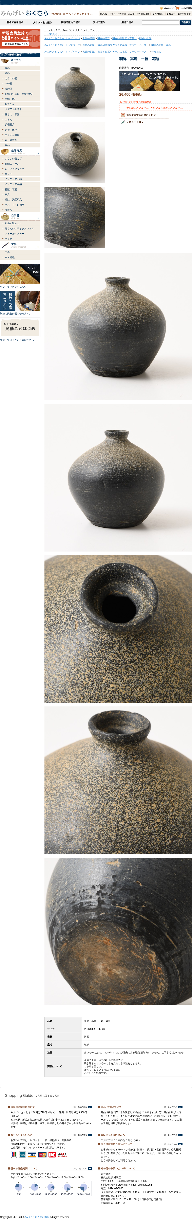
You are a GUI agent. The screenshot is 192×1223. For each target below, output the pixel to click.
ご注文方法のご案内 (112, 1140)
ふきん (8, 119)
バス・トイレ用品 (14, 204)
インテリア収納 (13, 184)
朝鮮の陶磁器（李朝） (124, 38)
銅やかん (10, 104)
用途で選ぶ (127, 22)
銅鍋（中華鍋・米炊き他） (19, 93)
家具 (7, 194)
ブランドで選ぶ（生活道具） (42, 22)
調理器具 (10, 124)
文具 (7, 252)
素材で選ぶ (98, 22)
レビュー (171, 13)
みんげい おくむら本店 (36, 1217)
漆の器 (8, 88)
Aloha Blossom (13, 223)
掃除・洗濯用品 (13, 199)
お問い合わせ (184, 13)
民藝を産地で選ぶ (70, 22)
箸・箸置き (11, 140)
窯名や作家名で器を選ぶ (14, 22)
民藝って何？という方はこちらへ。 (19, 340)
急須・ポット (12, 129)
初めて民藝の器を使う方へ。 (16, 313)
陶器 (7, 68)
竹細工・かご (12, 163)
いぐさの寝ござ (13, 158)
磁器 (7, 73)
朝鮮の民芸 (103, 38)
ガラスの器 (11, 78)
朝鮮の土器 (145, 38)
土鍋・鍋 (10, 98)
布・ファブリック (14, 168)
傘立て (8, 174)
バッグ (8, 238)
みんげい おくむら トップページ (62, 38)
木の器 (8, 83)
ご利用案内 (157, 13)
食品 (7, 145)
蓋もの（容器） (13, 114)
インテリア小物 (13, 179)
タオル (8, 210)
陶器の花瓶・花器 (161, 45)
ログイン (52, 33)
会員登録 (117, 13)
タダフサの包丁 (13, 109)
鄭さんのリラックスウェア (19, 228)
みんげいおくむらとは (138, 13)
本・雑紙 (10, 257)
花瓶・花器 (11, 189)
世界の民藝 (88, 38)
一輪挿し (156, 51)
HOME (103, 13)
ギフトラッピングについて (14, 286)
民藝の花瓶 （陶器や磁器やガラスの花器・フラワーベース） (115, 45)
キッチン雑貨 (12, 134)
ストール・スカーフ (16, 233)
